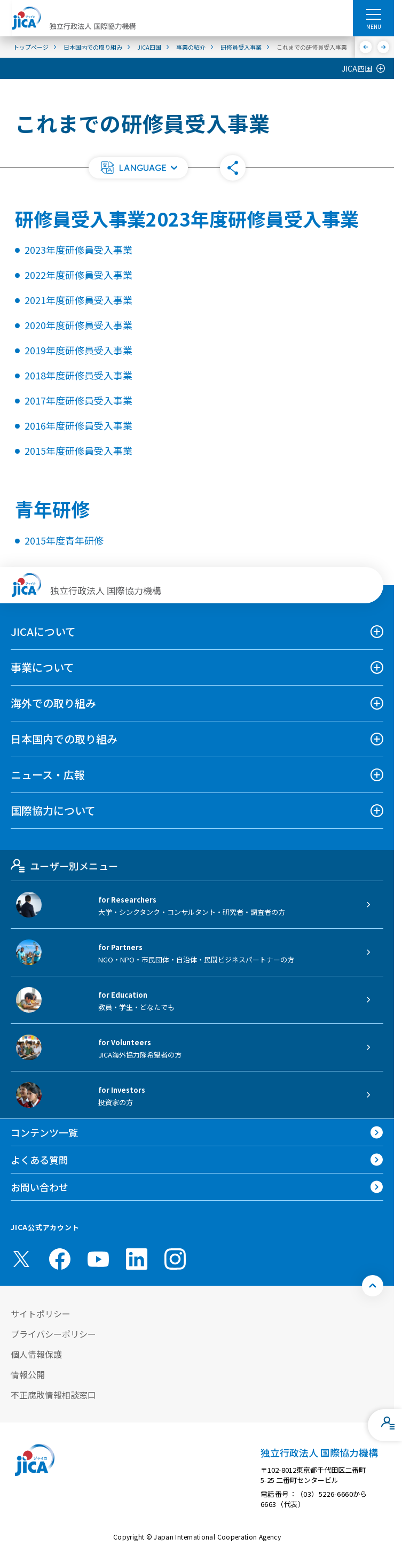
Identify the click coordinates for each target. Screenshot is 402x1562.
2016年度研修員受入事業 (78, 425)
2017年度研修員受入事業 (78, 400)
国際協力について (53, 810)
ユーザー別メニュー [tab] (64, 866)
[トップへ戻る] (372, 1285)
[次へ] (383, 47)
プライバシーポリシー (53, 1333)
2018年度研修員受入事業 (78, 375)
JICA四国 (357, 68)
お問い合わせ (39, 1187)
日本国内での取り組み (64, 739)
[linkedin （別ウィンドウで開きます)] (136, 1259)
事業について (42, 667)
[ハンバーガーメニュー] (373, 14)
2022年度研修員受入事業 (78, 275)
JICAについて (43, 631)
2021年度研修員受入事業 (78, 300)
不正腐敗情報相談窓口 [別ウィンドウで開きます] (53, 1394)
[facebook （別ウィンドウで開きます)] (59, 1259)
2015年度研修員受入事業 (78, 450)
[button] (138, 167)
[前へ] (366, 47)
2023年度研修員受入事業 (78, 250)
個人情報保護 (36, 1354)
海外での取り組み (53, 703)
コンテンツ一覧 (44, 1132)
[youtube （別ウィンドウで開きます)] (98, 1258)
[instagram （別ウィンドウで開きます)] (175, 1259)
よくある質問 (39, 1160)
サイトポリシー (40, 1313)
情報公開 (28, 1374)
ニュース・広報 (48, 774)
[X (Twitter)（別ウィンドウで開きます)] (21, 1259)
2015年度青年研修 (64, 540)
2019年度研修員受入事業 (78, 350)
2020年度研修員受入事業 (78, 325)
